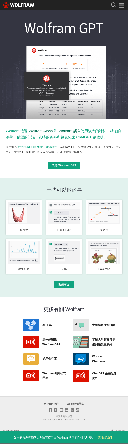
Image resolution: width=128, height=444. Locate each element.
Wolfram (14, 430)
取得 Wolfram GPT (64, 165)
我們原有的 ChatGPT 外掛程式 (37, 147)
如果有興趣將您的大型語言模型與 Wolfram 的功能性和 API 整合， (64, 437)
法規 (58, 416)
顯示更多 (64, 284)
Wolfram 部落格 (75, 403)
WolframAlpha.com (53, 419)
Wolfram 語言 (69, 131)
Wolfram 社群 (51, 403)
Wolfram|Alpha (41, 131)
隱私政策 (68, 416)
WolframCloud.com (75, 419)
